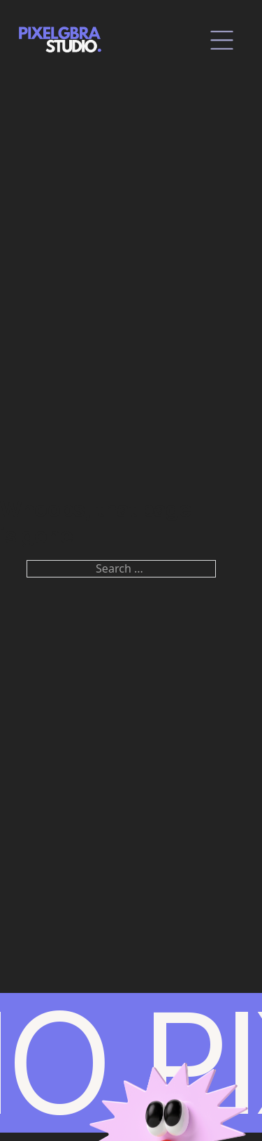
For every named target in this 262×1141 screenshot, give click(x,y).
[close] (222, 40)
